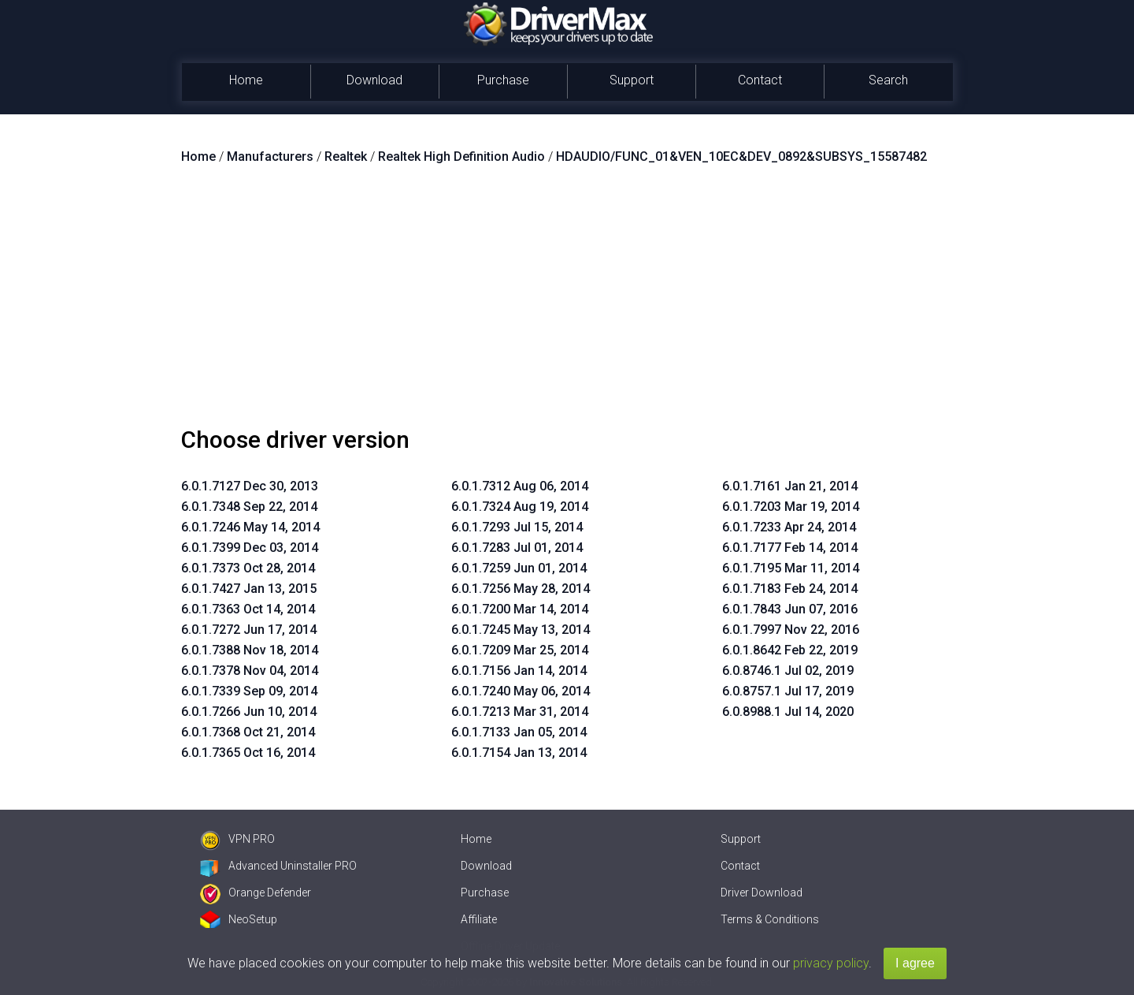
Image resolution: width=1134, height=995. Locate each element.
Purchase (503, 80)
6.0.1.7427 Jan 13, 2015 (249, 588)
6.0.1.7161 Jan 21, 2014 (790, 486)
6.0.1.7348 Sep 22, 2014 (249, 506)
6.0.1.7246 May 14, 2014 (250, 527)
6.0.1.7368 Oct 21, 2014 (248, 732)
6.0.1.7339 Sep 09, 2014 (249, 691)
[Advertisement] (567, 302)
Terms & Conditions (770, 919)
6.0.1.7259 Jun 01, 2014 (519, 568)
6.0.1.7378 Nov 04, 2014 (249, 670)
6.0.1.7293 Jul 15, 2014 (517, 527)
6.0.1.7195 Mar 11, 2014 (790, 568)
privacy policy (831, 963)
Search (888, 80)
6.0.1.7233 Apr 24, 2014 (789, 527)
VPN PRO (237, 838)
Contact (760, 80)
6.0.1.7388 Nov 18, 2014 (249, 650)
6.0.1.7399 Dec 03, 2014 (249, 547)
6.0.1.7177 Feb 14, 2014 (790, 547)
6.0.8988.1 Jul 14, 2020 (788, 711)
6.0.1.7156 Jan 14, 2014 (519, 670)
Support (632, 80)
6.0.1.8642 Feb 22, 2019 (790, 650)
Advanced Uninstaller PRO (278, 865)
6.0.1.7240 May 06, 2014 (520, 691)
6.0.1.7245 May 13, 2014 (520, 629)
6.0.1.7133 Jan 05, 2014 (519, 732)
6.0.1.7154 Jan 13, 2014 (519, 752)
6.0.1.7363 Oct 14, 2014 (248, 609)
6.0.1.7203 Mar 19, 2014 (790, 506)
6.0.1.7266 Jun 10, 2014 (249, 711)
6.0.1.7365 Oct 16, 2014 (248, 752)
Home (246, 80)
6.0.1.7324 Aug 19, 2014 (519, 506)
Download (374, 80)
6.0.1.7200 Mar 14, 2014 (519, 609)
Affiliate (479, 919)
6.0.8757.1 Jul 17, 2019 (788, 691)
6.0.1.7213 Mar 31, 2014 (519, 711)
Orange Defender (255, 892)
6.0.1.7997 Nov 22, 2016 (790, 629)
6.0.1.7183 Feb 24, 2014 (790, 588)
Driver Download (761, 892)
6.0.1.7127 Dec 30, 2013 (249, 486)
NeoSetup (238, 919)
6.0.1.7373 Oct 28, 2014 (248, 568)
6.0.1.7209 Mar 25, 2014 (519, 650)
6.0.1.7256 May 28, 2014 (520, 588)
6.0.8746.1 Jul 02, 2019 (788, 670)
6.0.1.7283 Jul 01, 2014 (517, 547)
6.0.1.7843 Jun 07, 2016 (790, 609)
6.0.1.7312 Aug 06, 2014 (519, 486)
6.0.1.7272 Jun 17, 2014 (249, 629)
